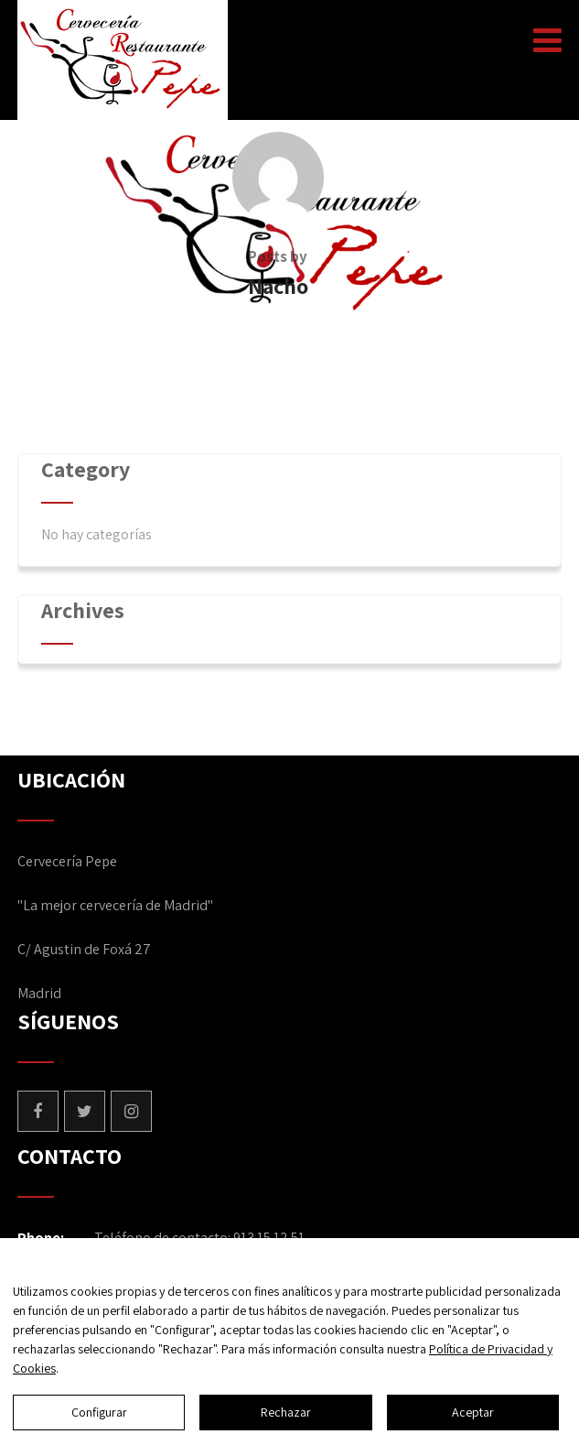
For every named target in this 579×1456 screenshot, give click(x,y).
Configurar (99, 1412)
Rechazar (286, 1412)
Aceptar (473, 1412)
